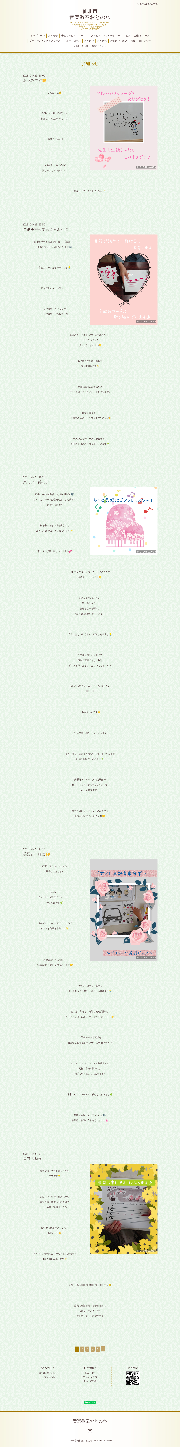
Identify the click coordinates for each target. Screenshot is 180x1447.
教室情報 (102, 40)
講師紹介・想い (118, 40)
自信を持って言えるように (45, 229)
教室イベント (99, 46)
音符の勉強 (32, 1159)
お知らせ (53, 35)
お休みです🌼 (35, 80)
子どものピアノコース (73, 35)
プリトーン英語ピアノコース (44, 40)
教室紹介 (89, 40)
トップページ (37, 35)
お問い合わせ (81, 46)
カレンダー (145, 40)
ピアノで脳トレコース (138, 35)
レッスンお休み (47, 1377)
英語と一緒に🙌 (36, 854)
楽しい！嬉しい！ (38, 482)
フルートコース (72, 40)
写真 (132, 40)
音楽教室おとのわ (90, 1421)
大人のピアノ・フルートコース (105, 35)
